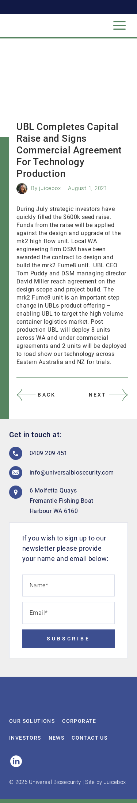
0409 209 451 (49, 453)
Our (32, 721)
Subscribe (68, 639)
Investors (25, 738)
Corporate (79, 721)
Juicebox (115, 782)
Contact (89, 738)
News (57, 738)
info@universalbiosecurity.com (66, 472)
